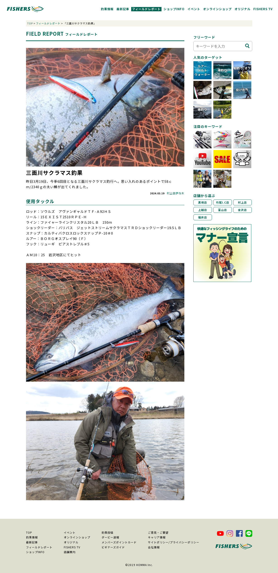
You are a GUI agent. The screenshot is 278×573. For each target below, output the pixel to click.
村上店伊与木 (175, 193)
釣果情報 (107, 9)
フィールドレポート (146, 9)
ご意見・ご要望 (158, 532)
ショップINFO (174, 9)
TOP (30, 23)
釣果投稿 (107, 532)
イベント (194, 9)
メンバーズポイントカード (119, 542)
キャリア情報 (157, 537)
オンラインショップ (217, 9)
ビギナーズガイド (113, 547)
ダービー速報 (110, 537)
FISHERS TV (263, 9)
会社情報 (154, 547)
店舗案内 (70, 552)
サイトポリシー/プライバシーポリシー (173, 542)
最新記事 (122, 9)
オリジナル (242, 9)
